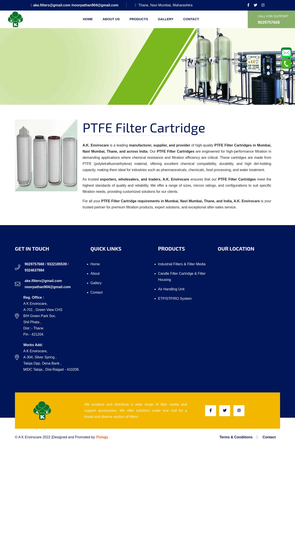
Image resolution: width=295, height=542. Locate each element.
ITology (102, 437)
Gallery (165, 19)
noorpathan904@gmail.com (95, 5)
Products (138, 19)
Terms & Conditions (236, 437)
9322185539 (57, 264)
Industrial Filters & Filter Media (182, 264)
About (95, 273)
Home (88, 19)
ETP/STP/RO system (175, 298)
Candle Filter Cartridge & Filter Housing (182, 277)
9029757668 (34, 264)
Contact (191, 19)
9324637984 (34, 270)
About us (111, 19)
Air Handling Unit (171, 289)
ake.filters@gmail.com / (51, 5)
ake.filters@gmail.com (43, 281)
